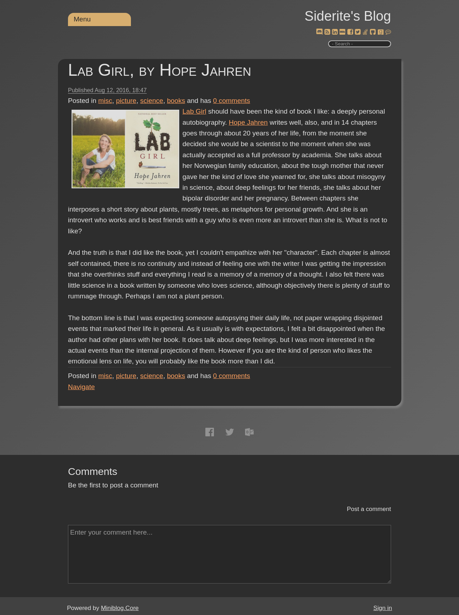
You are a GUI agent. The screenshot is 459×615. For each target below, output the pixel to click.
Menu (82, 19)
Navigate (81, 387)
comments (231, 100)
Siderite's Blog (347, 16)
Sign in (382, 608)
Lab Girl (194, 111)
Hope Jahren (248, 122)
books (176, 100)
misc (105, 100)
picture (126, 100)
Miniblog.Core (119, 608)
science (151, 100)
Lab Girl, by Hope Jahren (159, 69)
